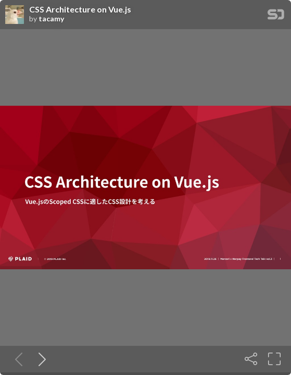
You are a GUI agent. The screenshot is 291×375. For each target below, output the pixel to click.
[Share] (251, 359)
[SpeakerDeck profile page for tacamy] (14, 15)
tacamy (51, 18)
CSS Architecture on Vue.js (80, 9)
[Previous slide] (16, 359)
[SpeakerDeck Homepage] (276, 16)
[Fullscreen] (274, 359)
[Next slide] (40, 359)
